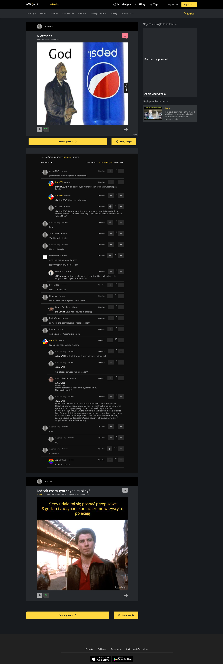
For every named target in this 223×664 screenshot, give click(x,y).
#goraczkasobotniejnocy (79, 494)
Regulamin (116, 649)
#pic (66, 494)
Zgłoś (135, 135)
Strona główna (68, 141)
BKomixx (53, 296)
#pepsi (47, 40)
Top (155, 4)
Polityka (82, 13)
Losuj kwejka (124, 141)
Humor (43, 13)
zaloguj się (67, 157)
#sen (62, 494)
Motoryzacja (127, 13)
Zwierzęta (31, 13)
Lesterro (59, 271)
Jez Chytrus (60, 460)
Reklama (102, 649)
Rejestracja (189, 4)
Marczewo (54, 255)
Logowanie (173, 4)
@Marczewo (61, 276)
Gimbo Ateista (61, 378)
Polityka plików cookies (137, 649)
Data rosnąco (91, 162)
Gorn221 (59, 182)
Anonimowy (54, 222)
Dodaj (55, 4)
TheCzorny (54, 233)
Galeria (54, 13)
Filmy (142, 4)
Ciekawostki (68, 13)
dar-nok (58, 206)
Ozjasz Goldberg (63, 307)
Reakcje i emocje (98, 13)
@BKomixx (60, 312)
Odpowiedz (101, 171)
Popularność (119, 162)
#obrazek (40, 40)
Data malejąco (105, 162)
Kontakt (89, 649)
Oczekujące (124, 4)
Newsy (114, 13)
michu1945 (54, 171)
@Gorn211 (60, 356)
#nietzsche (55, 40)
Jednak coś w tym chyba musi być (63, 491)
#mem (57, 494)
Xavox (52, 329)
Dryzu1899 (54, 285)
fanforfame (54, 318)
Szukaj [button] (190, 13)
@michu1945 (61, 187)
